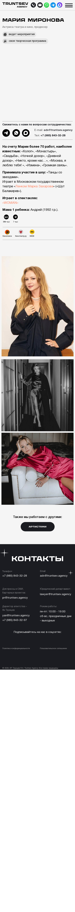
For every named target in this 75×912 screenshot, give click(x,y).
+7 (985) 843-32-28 (14, 576)
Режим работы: (48, 607)
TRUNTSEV (15, 4)
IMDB (32, 236)
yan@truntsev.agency (16, 615)
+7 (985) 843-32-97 (14, 620)
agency (22, 7)
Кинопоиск (7, 236)
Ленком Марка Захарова (34, 186)
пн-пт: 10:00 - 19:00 (52, 611)
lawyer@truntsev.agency (55, 594)
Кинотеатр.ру (21, 236)
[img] (46, 5)
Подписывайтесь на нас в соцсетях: (37, 632)
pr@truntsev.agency (15, 598)
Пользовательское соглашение (53, 648)
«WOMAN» (10, 202)
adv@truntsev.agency (53, 130)
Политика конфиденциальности (16, 648)
